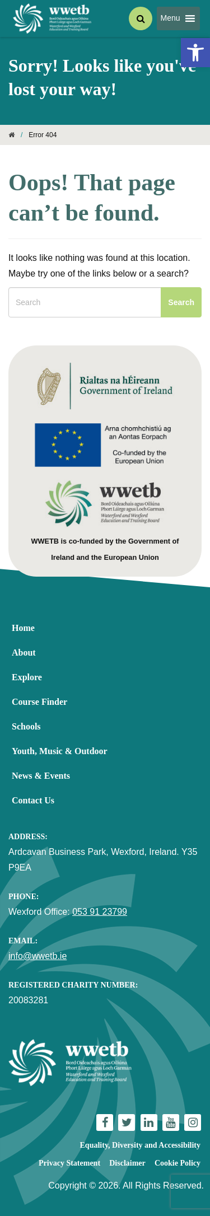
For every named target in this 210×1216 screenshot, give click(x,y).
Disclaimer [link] (127, 1163)
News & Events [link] (41, 775)
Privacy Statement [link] (69, 1163)
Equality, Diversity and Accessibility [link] (140, 1145)
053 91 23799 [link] (99, 911)
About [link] (24, 652)
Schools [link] (26, 726)
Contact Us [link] (33, 800)
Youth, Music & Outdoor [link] (60, 751)
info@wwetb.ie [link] (37, 956)
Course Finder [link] (39, 702)
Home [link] (23, 628)
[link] (195, 52)
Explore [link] (27, 677)
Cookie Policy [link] (177, 1163)
